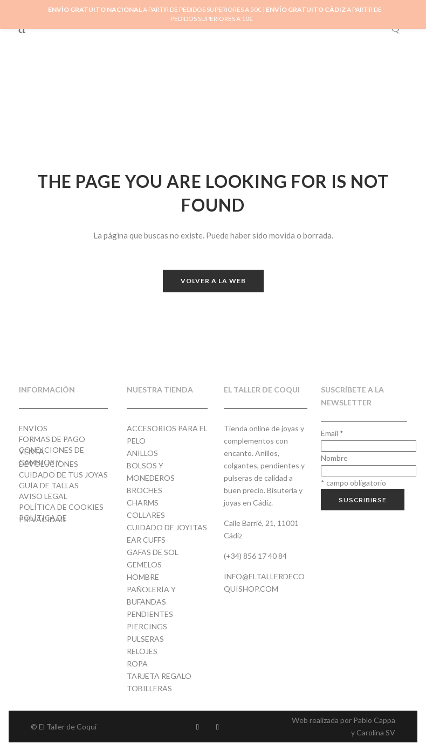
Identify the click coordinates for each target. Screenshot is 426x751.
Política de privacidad (43, 518)
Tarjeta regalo (159, 675)
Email (332, 433)
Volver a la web (213, 281)
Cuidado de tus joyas (63, 474)
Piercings (147, 626)
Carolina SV (375, 732)
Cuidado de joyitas (167, 527)
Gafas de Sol (152, 552)
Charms (143, 502)
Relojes (142, 651)
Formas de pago (52, 439)
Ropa (137, 663)
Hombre (143, 576)
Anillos (142, 453)
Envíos (33, 428)
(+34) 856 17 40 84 (255, 555)
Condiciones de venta (51, 450)
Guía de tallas (49, 485)
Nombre (334, 457)
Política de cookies (61, 507)
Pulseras (145, 638)
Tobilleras (149, 688)
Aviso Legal (43, 496)
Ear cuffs (146, 539)
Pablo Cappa (374, 720)
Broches (144, 490)
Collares (146, 515)
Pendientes (150, 614)
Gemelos (144, 564)
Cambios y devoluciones (48, 463)
